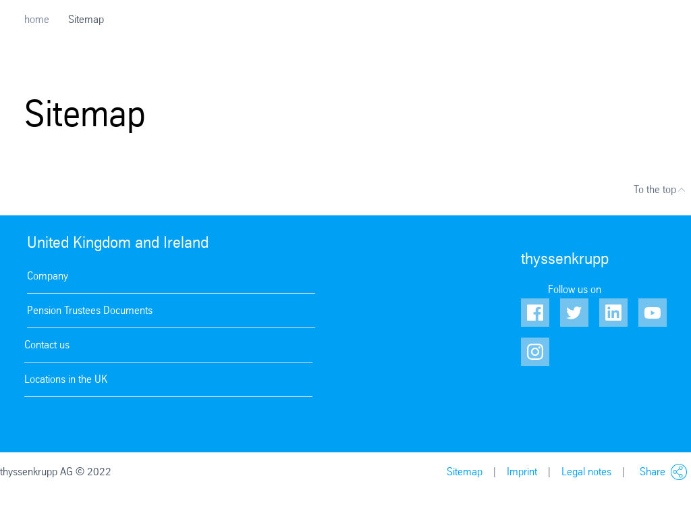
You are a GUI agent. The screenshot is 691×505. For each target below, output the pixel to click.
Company (47, 275)
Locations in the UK (65, 379)
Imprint (522, 471)
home (36, 19)
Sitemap (464, 471)
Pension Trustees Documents (90, 310)
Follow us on (574, 289)
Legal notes (586, 471)
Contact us (47, 344)
